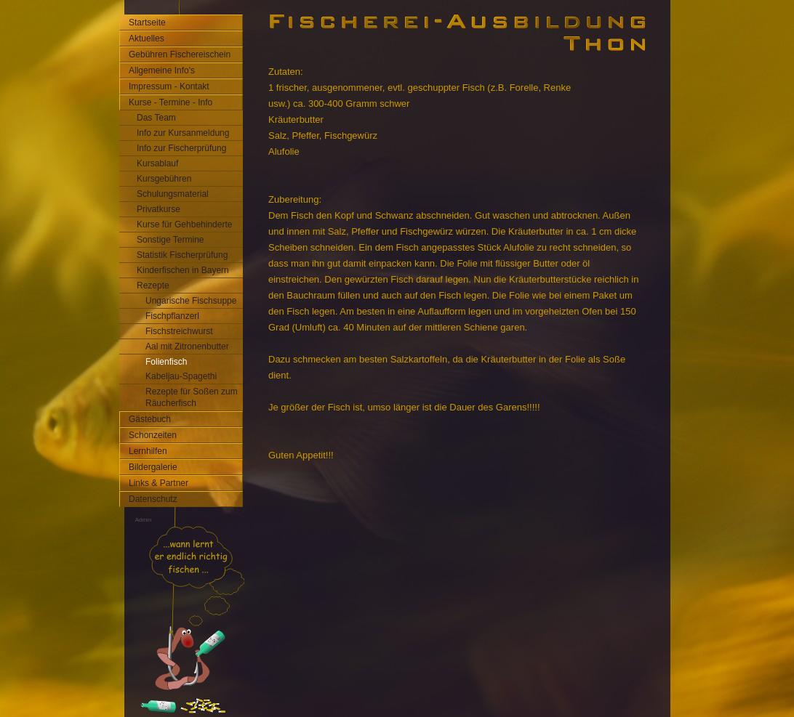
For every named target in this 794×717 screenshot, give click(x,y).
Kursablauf (157, 163)
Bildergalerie (153, 467)
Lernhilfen (148, 451)
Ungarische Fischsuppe (190, 301)
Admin (143, 520)
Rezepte (153, 285)
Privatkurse (158, 209)
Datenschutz (153, 499)
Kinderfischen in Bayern (183, 270)
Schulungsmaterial (173, 194)
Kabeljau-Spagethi (181, 376)
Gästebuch (150, 419)
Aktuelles (146, 38)
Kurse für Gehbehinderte (184, 224)
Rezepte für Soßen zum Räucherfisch (191, 397)
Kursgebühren (164, 179)
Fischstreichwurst (179, 331)
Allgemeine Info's (162, 70)
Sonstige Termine (170, 240)
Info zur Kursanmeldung (183, 133)
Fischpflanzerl (172, 316)
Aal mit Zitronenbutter (187, 346)
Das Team (156, 118)
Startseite (147, 22)
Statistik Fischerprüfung (182, 255)
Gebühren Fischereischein (179, 54)
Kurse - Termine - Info (170, 102)
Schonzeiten (153, 435)
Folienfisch (166, 362)
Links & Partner (158, 483)
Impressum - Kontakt (169, 86)
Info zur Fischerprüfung (181, 148)
